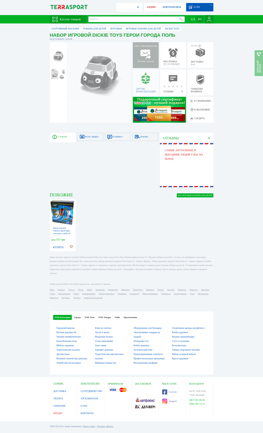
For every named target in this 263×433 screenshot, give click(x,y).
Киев (52, 290)
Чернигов (182, 290)
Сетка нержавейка (104, 341)
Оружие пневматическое (69, 336)
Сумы (52, 294)
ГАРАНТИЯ (59, 406)
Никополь (54, 298)
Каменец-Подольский (93, 298)
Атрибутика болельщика (69, 363)
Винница (150, 290)
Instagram (169, 401)
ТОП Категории (62, 317)
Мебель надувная (65, 345)
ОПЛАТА (58, 398)
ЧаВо (117, 317)
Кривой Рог (113, 290)
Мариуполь (138, 290)
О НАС (84, 406)
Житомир (205, 290)
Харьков (61, 290)
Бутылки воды (179, 345)
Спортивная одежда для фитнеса (188, 328)
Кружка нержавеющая (183, 336)
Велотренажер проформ (145, 363)
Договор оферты (105, 426)
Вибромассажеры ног (105, 363)
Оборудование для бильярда (148, 328)
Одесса (71, 290)
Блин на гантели (103, 328)
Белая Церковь (180, 294)
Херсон (160, 290)
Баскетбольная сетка (67, 341)
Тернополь (165, 294)
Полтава (170, 290)
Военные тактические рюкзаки (72, 358)
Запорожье (99, 290)
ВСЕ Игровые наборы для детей (195, 195)
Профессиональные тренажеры (149, 358)
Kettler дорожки (180, 332)
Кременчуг (134, 294)
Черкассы (193, 290)
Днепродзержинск (106, 294)
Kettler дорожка (141, 345)
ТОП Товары (104, 317)
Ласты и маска (102, 332)
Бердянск (66, 298)
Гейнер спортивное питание (186, 350)
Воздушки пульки (104, 336)
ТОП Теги (89, 317)
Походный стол (141, 341)
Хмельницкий (64, 294)
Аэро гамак (100, 345)
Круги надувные (180, 358)
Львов (89, 290)
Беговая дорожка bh (66, 332)
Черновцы (122, 294)
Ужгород (77, 298)
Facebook (169, 391)
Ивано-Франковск (150, 294)
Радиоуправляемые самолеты (148, 354)
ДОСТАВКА (60, 391)
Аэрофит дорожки (104, 350)
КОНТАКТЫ (87, 413)
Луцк (192, 294)
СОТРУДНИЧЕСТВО (91, 391)
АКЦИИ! (151, 7)
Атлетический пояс (143, 350)
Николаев (125, 290)
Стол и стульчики (180, 341)
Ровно (76, 294)
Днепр (80, 290)
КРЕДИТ (58, 413)
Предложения (130, 317)
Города (77, 317)
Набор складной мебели (184, 354)
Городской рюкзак (66, 328)
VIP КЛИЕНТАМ (89, 398)
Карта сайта (89, 426)
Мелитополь (203, 294)
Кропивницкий (88, 294)
